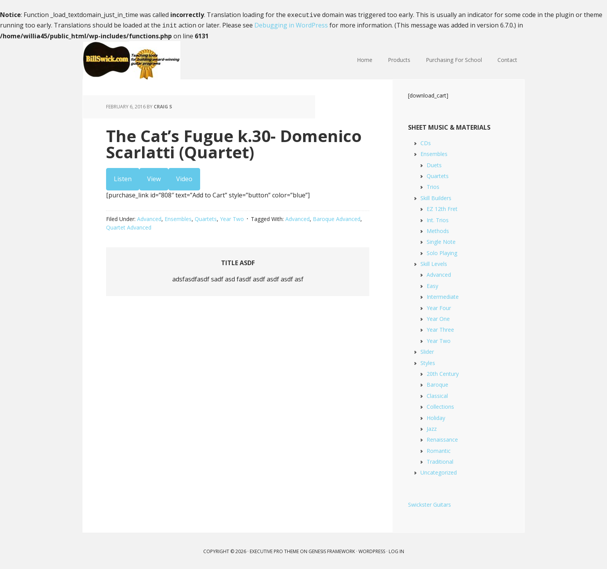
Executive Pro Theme (274, 550)
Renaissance (442, 438)
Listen (123, 177)
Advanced (149, 217)
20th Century (443, 372)
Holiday (436, 416)
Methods (438, 229)
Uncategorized (438, 471)
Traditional (440, 460)
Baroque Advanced (336, 217)
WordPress (371, 550)
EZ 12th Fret (442, 207)
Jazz (432, 427)
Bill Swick (133, 58)
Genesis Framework (332, 550)
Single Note (441, 240)
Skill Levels (433, 262)
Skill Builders (435, 196)
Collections (440, 405)
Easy (432, 284)
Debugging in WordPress (291, 24)
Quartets (206, 217)
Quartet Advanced (128, 226)
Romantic (439, 449)
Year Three (440, 328)
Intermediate (443, 295)
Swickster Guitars (429, 503)
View (154, 177)
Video (184, 177)
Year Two (232, 217)
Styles (427, 361)
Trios (433, 185)
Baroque (437, 383)
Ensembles (178, 217)
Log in (396, 550)
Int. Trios (438, 218)
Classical (437, 394)
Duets (434, 163)
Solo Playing (442, 251)
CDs (425, 141)
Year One (438, 317)
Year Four (439, 306)
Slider (427, 350)
